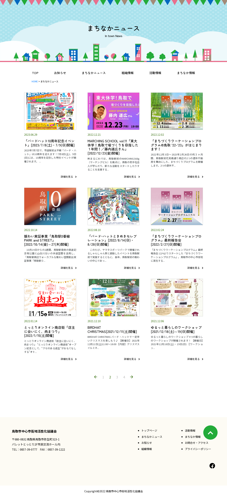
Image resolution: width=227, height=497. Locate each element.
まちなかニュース (94, 72)
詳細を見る (67, 176)
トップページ (149, 430)
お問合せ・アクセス (196, 443)
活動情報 (155, 72)
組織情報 (128, 72)
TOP (35, 72)
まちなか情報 (186, 72)
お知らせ (60, 72)
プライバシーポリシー (198, 449)
